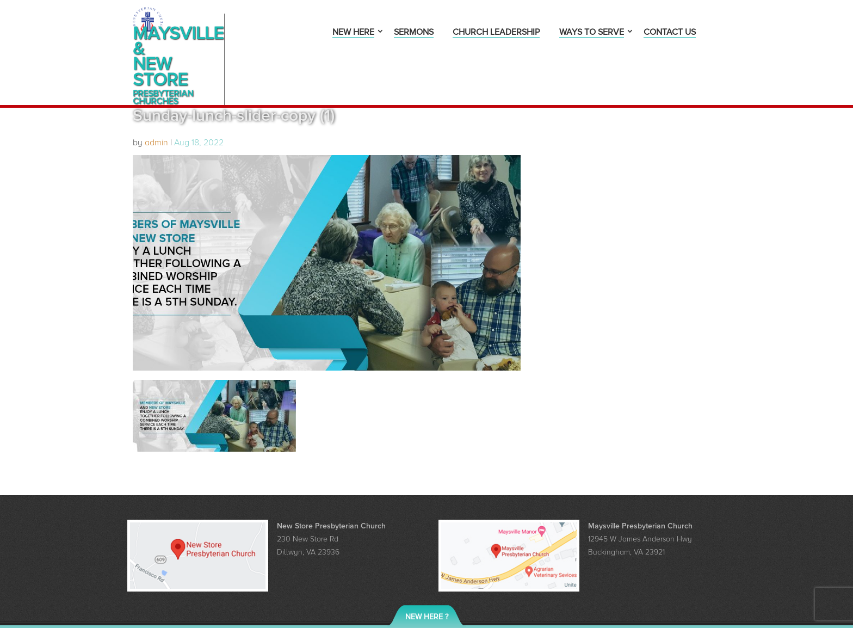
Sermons (414, 33)
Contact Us (670, 33)
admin (156, 104)
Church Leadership (496, 33)
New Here (353, 33)
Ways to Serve (591, 33)
